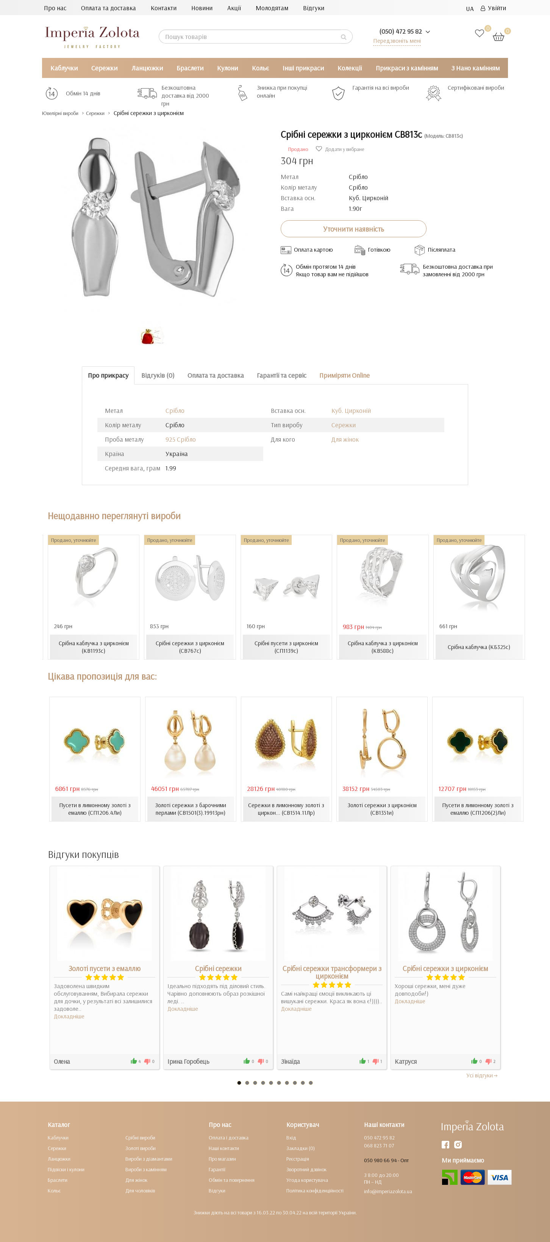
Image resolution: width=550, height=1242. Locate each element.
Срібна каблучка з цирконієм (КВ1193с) (93, 646)
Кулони (227, 68)
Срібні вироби (140, 1137)
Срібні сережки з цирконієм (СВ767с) (190, 646)
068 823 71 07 (379, 1145)
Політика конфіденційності (315, 1190)
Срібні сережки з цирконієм (445, 968)
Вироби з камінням (146, 1169)
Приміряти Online (344, 375)
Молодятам (272, 8)
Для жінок (345, 439)
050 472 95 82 (379, 1137)
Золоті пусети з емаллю (105, 968)
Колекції (350, 68)
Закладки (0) (300, 1147)
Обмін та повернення (232, 1179)
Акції (234, 8)
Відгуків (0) (158, 375)
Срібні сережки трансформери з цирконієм (332, 971)
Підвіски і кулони (66, 1169)
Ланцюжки (147, 68)
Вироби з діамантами (148, 1158)
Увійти (493, 8)
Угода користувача (307, 1179)
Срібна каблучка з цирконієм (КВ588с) (382, 646)
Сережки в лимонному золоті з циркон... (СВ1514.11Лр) (286, 808)
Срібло (175, 410)
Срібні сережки (218, 968)
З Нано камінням (476, 68)
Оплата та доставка (108, 8)
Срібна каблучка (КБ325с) (479, 647)
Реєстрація (297, 1158)
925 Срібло (181, 439)
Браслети (190, 68)
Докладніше (69, 1015)
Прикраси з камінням (407, 68)
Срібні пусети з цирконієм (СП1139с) (286, 646)
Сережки (104, 68)
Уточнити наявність (353, 228)
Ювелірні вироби (66, 113)
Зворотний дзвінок (306, 1169)
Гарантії (217, 1169)
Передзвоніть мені (395, 40)
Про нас (55, 8)
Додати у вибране (340, 149)
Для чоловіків (140, 1190)
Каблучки (64, 68)
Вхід (291, 1137)
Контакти (164, 8)
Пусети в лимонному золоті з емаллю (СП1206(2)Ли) (478, 808)
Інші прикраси (303, 68)
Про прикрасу (108, 375)
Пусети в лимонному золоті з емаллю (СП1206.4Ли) (95, 808)
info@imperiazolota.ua (388, 1191)
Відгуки (313, 8)
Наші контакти (224, 1147)
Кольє (260, 68)
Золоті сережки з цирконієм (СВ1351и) (382, 808)
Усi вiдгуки (482, 1075)
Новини (201, 8)
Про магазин (222, 1158)
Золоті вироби (140, 1147)
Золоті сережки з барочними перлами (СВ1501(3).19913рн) (190, 808)
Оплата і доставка (228, 1137)
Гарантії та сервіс (281, 375)
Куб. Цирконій (351, 410)
